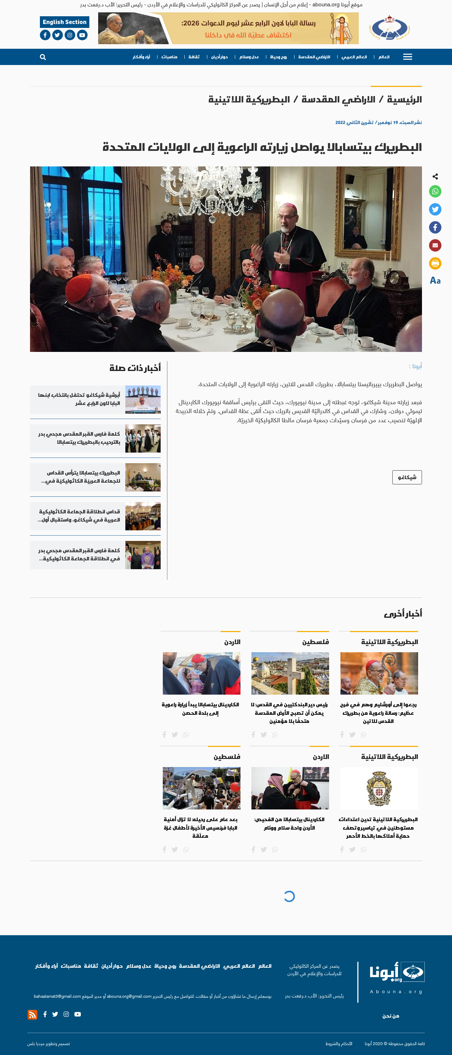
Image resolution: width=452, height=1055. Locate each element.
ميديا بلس (35, 1043)
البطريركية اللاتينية (249, 99)
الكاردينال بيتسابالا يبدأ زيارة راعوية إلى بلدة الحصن (200, 708)
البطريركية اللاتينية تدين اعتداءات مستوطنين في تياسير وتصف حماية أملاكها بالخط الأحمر (378, 827)
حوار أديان (219, 57)
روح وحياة (278, 57)
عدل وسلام (249, 57)
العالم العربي (354, 57)
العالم (383, 57)
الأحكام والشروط (339, 1043)
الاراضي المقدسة (314, 57)
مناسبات (169, 57)
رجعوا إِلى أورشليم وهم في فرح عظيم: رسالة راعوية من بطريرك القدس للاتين (378, 712)
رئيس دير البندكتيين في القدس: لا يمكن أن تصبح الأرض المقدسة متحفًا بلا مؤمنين (289, 712)
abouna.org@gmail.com (129, 996)
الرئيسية (404, 99)
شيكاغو (407, 477)
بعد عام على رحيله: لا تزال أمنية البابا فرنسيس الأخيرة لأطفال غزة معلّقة (200, 827)
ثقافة (194, 57)
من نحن (390, 1016)
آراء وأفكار (141, 57)
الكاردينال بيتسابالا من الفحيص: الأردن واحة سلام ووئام (289, 823)
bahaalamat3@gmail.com (57, 996)
